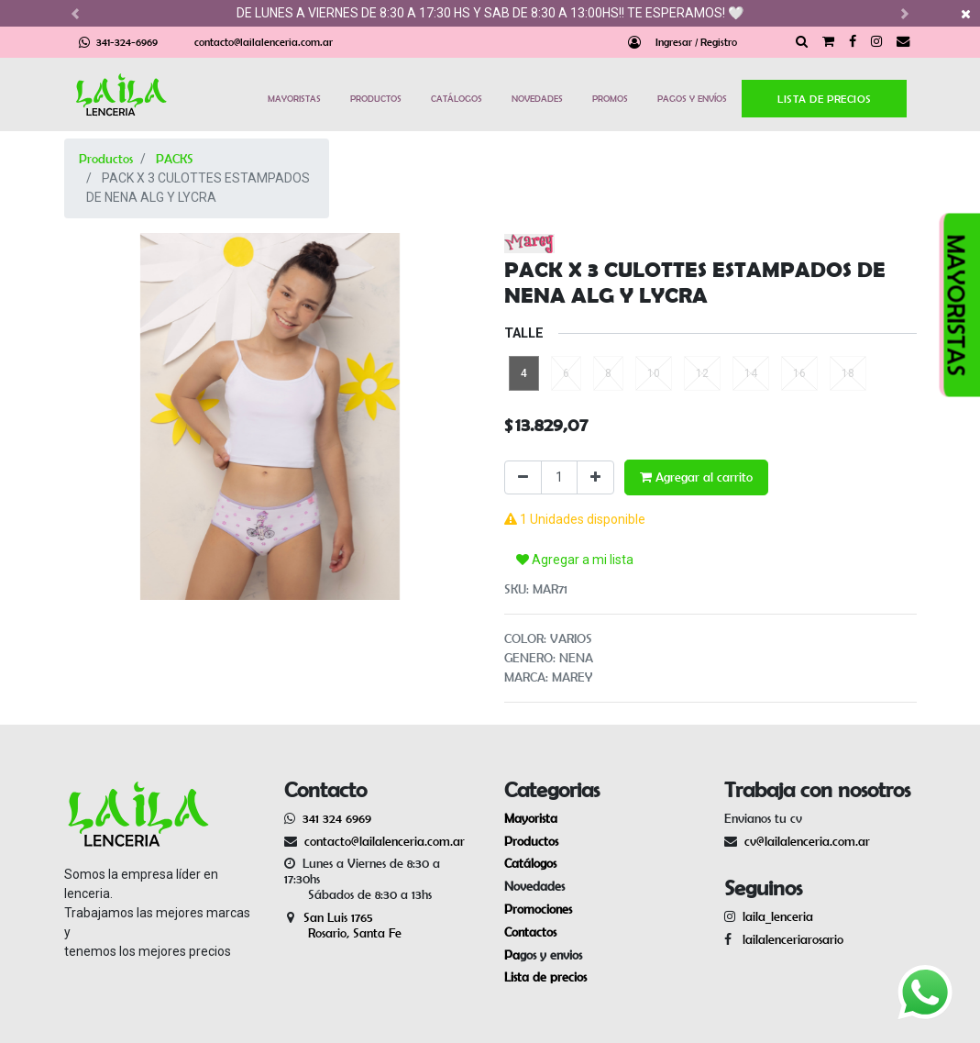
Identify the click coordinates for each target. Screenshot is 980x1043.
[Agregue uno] (595, 477)
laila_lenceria (778, 909)
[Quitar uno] (523, 477)
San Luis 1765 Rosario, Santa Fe (343, 918)
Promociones (538, 901)
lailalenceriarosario (789, 932)
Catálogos (530, 856)
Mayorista (530, 811)
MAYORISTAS (294, 98)
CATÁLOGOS (456, 98)
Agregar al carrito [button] (696, 477)
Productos (106, 158)
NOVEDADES (537, 98)
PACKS (174, 158)
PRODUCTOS (376, 98)
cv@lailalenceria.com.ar (807, 833)
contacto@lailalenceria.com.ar (263, 42)
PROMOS (610, 98)
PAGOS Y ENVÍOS (692, 98)
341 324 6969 (337, 811)
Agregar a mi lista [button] (574, 525)
